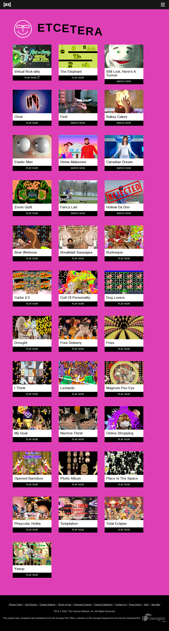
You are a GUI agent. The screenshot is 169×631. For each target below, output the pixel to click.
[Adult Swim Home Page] (12, 4)
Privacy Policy (16, 604)
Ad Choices (31, 604)
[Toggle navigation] (163, 5)
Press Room (135, 604)
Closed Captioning (103, 604)
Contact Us (120, 604)
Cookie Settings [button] (47, 604)
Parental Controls (82, 604)
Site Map (155, 604)
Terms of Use (64, 604)
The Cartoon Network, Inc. (81, 611)
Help (146, 604)
